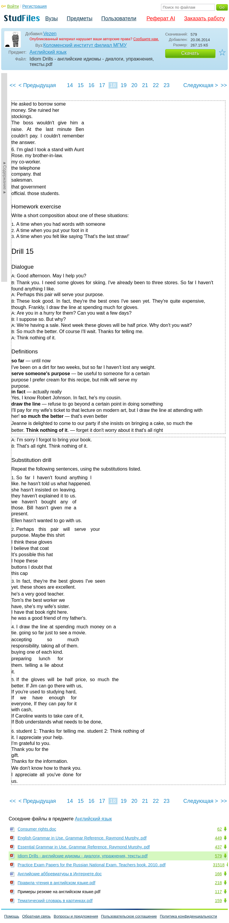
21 (145, 85)
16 (91, 85)
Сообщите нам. (146, 39)
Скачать (190, 53)
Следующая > (200, 85)
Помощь (11, 916)
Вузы (51, 18)
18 (113, 85)
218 (218, 882)
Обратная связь (36, 916)
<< (13, 85)
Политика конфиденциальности (188, 916)
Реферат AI (160, 18)
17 (102, 85)
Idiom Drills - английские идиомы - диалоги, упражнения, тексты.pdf (83, 856)
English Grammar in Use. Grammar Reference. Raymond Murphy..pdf (82, 838)
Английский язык (48, 52)
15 (80, 85)
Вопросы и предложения (76, 916)
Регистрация (34, 6)
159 (218, 900)
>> (224, 85)
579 (218, 856)
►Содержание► (4, 177)
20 (134, 85)
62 (219, 829)
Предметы (79, 18)
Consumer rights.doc (37, 829)
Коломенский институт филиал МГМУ (85, 45)
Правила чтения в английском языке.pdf (56, 882)
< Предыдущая (37, 85)
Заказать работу (204, 18)
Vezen (49, 33)
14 (70, 85)
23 (166, 85)
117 (218, 891)
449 (218, 838)
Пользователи (118, 18)
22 (156, 85)
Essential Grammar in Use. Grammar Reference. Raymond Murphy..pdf (84, 847)
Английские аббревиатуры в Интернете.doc (60, 873)
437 (218, 847)
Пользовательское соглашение (129, 916)
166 (218, 873)
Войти (13, 6)
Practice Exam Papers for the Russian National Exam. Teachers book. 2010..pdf (91, 864)
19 (123, 85)
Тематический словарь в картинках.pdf (55, 900)
